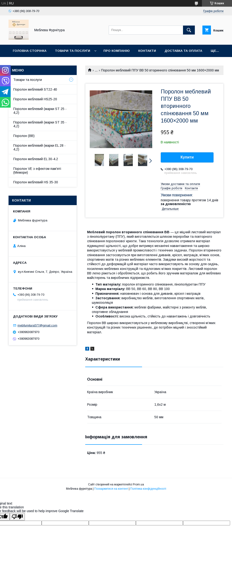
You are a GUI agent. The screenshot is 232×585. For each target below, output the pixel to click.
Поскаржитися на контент (111, 488)
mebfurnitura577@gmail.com (37, 325)
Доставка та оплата (183, 51)
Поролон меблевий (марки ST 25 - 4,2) (40, 110)
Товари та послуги (72, 51)
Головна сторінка (29, 51)
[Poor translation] (17, 517)
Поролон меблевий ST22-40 (35, 89)
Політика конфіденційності (148, 488)
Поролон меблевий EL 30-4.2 (35, 159)
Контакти (147, 51)
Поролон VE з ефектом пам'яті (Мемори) (37, 170)
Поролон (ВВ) (24, 136)
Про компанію (116, 51)
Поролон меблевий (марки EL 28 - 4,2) (39, 147)
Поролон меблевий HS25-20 (35, 99)
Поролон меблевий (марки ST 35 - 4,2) (40, 124)
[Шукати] (189, 30)
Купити (187, 157)
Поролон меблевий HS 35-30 (35, 182)
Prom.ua (138, 484)
